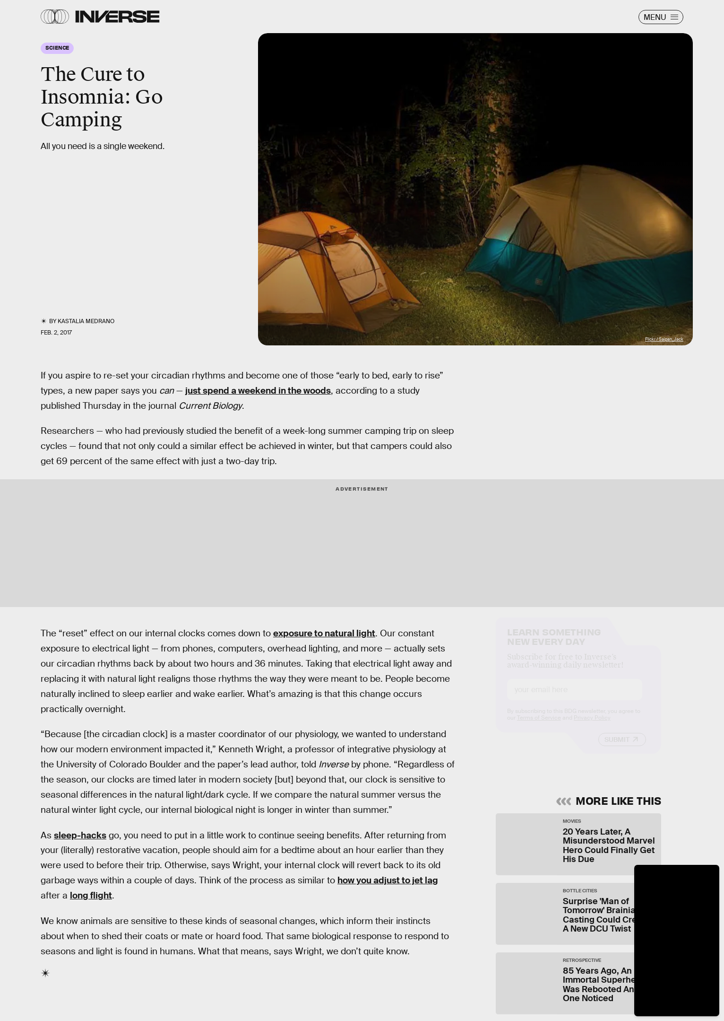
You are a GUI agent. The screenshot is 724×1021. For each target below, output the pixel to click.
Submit (616, 748)
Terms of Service (539, 726)
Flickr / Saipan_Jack (664, 339)
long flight (91, 895)
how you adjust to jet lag (387, 880)
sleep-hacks (80, 835)
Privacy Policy (592, 726)
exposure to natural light (324, 633)
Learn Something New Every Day (554, 644)
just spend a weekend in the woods (258, 390)
